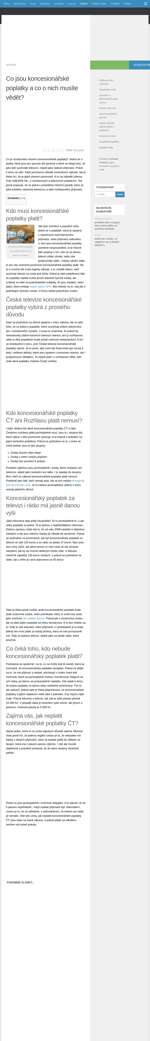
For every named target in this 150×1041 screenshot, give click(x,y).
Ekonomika (20, 3)
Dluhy (7, 3)
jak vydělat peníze (34, 631)
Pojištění (115, 3)
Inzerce (72, 3)
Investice (59, 3)
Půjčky (127, 3)
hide (22, 211)
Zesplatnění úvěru (107, 103)
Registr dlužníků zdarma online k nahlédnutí (106, 140)
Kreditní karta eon (107, 121)
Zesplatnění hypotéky (109, 155)
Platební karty (99, 3)
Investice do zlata (107, 149)
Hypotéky (45, 3)
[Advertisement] (31, 49)
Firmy (33, 3)
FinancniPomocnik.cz (37, 17)
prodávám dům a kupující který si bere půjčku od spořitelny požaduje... (107, 239)
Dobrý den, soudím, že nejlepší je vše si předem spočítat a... (107, 255)
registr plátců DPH (41, 300)
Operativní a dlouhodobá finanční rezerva (108, 112)
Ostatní (84, 3)
